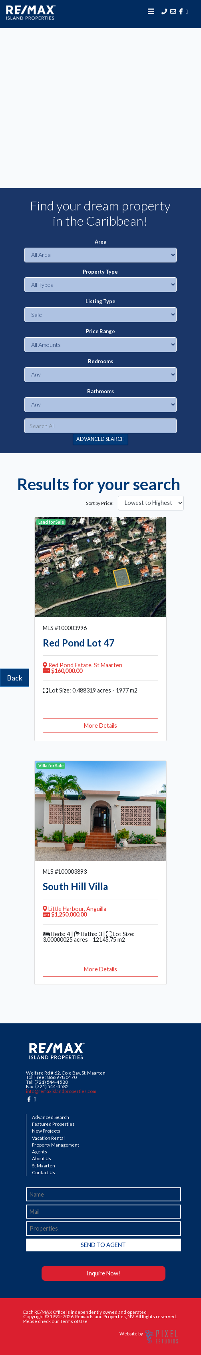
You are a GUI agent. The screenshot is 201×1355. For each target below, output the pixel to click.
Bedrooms (100, 361)
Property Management (55, 1145)
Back (14, 677)
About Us (41, 1158)
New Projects (46, 1131)
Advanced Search (50, 1117)
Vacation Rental (48, 1138)
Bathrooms (100, 391)
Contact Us (43, 1172)
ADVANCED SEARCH (100, 439)
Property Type (100, 271)
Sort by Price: (99, 503)
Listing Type (100, 301)
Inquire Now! (103, 1273)
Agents (39, 1151)
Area (100, 241)
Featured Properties (53, 1124)
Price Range (100, 331)
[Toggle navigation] (151, 11)
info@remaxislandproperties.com (61, 1091)
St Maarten (43, 1165)
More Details (100, 725)
